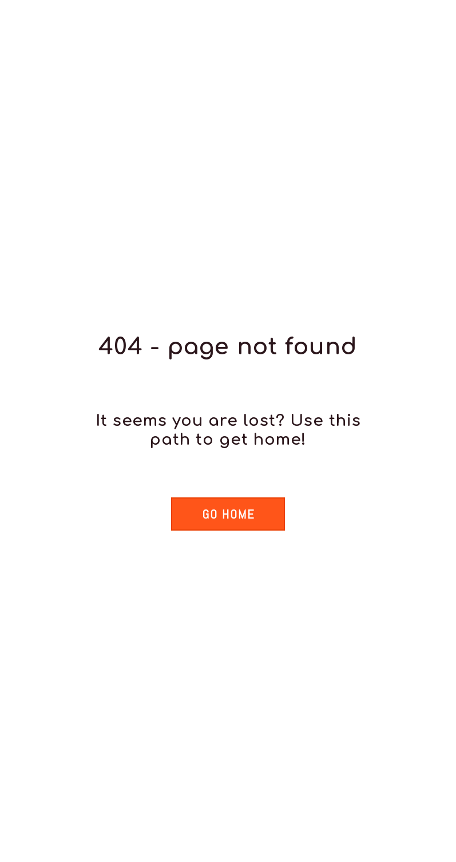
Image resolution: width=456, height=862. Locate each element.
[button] (227, 514)
